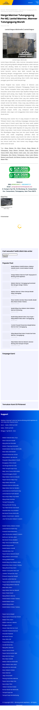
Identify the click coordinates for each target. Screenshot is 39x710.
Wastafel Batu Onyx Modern (10, 510)
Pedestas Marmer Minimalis (10, 485)
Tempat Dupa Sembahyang (10, 695)
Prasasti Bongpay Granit (9, 474)
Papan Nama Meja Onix (9, 681)
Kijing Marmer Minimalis (9, 667)
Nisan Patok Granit (7, 593)
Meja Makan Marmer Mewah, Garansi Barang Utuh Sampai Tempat (22, 342)
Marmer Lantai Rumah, (7, 157)
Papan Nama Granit (8, 650)
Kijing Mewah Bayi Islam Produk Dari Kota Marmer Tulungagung (23, 334)
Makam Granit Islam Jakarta (10, 516)
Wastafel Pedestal (7, 634)
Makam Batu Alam (7, 620)
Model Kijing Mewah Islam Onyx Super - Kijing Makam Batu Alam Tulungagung (22, 317)
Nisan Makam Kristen (8, 670)
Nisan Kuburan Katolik (8, 440)
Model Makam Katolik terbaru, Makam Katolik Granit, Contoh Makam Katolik (22, 267)
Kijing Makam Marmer (8, 596)
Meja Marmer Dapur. (8, 656)
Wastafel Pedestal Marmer (10, 631)
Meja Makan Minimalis (8, 482)
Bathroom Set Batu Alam (9, 537)
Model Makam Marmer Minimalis (12, 449)
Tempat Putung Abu (8, 502)
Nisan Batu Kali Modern (9, 452)
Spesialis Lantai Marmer (9, 579)
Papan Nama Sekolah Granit (10, 554)
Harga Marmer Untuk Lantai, (18, 152)
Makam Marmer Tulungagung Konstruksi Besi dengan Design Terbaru (23, 284)
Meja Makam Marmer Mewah (10, 477)
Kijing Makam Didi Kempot (10, 557)
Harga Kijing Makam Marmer (10, 585)
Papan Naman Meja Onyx (9, 480)
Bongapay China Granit (9, 463)
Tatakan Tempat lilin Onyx (10, 573)
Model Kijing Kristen (8, 604)
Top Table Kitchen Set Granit (10, 508)
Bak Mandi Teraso (7, 636)
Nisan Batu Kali (6, 639)
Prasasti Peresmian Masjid (10, 576)
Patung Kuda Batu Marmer (10, 678)
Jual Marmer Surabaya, (20, 157)
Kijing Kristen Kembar (8, 499)
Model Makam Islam (8, 601)
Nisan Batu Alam (7, 587)
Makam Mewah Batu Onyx (10, 438)
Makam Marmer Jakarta (9, 622)
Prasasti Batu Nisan (8, 642)
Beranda (3, 10)
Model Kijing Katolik (8, 545)
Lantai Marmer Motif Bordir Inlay (11, 491)
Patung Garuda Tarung (9, 505)
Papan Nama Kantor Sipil (9, 653)
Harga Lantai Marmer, (31, 155)
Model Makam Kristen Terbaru (11, 599)
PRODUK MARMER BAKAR (12, 10)
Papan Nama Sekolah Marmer (11, 582)
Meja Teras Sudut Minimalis (10, 543)
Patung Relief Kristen (8, 559)
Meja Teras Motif (7, 675)
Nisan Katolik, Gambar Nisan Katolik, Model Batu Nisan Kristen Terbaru (23, 301)
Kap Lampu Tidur (7, 684)
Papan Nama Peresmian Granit (11, 617)
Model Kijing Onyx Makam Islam (11, 562)
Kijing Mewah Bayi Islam (9, 568)
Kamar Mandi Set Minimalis (10, 689)
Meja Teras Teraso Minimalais (11, 471)
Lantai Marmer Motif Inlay (9, 529)
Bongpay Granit (7, 625)
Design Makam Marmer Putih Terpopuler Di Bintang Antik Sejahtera (23, 275)
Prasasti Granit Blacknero (9, 531)
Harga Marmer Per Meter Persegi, (15, 148)
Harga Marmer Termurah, (16, 150)
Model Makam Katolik (8, 548)
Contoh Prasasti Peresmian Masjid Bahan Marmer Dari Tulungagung (23, 326)
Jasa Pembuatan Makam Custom (12, 519)
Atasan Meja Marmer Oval (10, 628)
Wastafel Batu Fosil (7, 551)
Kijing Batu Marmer (7, 647)
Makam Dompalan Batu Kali (10, 571)
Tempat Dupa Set (7, 692)
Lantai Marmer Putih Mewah (10, 494)
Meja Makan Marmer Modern (10, 488)
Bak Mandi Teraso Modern (10, 540)
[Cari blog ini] (9, 254)
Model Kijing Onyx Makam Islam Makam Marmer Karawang (23, 309)
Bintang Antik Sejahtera (22, 702)
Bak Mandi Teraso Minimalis (10, 513)
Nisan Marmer (6, 673)
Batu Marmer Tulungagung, (17, 155)
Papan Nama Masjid (8, 614)
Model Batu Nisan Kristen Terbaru (12, 565)
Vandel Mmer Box (7, 645)
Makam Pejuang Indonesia (10, 446)
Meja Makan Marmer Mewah (10, 590)
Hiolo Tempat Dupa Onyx (9, 468)
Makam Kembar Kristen (9, 687)
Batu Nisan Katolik (7, 659)
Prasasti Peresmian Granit (10, 454)
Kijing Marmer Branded (9, 443)
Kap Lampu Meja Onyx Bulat (10, 496)
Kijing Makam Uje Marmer (9, 457)
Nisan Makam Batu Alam (9, 664)
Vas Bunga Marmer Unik (9, 466)
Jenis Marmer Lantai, (32, 157)
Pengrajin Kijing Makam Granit (11, 460)
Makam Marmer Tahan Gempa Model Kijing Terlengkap (22, 292)
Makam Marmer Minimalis (10, 661)
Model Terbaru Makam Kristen (11, 526)
